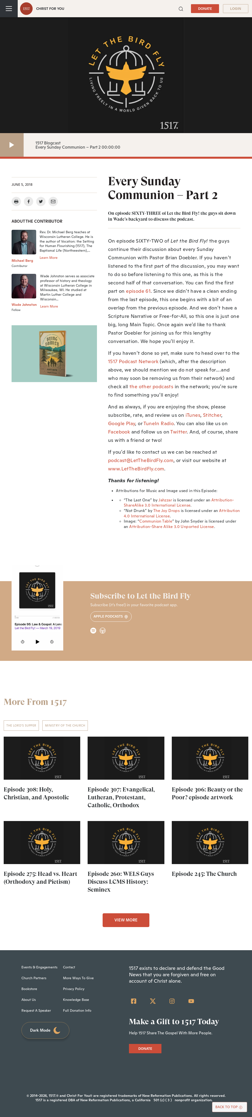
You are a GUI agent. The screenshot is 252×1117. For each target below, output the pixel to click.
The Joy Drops (166, 510)
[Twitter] (153, 1001)
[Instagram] (172, 1001)
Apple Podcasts (111, 616)
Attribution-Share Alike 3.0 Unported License (171, 526)
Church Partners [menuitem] (33, 978)
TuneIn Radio (158, 423)
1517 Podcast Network (133, 361)
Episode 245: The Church (204, 873)
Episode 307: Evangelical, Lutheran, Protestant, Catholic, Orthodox (121, 797)
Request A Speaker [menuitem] (36, 1010)
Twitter (178, 432)
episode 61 (138, 291)
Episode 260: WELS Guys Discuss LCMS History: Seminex (121, 881)
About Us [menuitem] (28, 999)
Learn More (49, 257)
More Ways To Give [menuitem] (78, 978)
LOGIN (235, 8)
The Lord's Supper (21, 726)
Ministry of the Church (65, 726)
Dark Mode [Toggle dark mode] (45, 1030)
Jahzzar (165, 500)
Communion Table (155, 521)
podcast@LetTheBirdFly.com (140, 460)
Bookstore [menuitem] (29, 989)
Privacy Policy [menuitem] (73, 989)
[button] (181, 8)
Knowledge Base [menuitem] (76, 999)
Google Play (121, 423)
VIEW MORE (126, 920)
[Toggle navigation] (9, 8)
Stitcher (212, 415)
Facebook (119, 432)
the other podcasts (151, 386)
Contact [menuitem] (69, 967)
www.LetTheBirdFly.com (136, 468)
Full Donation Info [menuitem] (77, 1010)
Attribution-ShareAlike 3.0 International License (179, 502)
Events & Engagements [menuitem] (39, 967)
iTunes (193, 415)
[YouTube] (191, 1001)
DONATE (205, 8)
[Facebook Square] (133, 1001)
